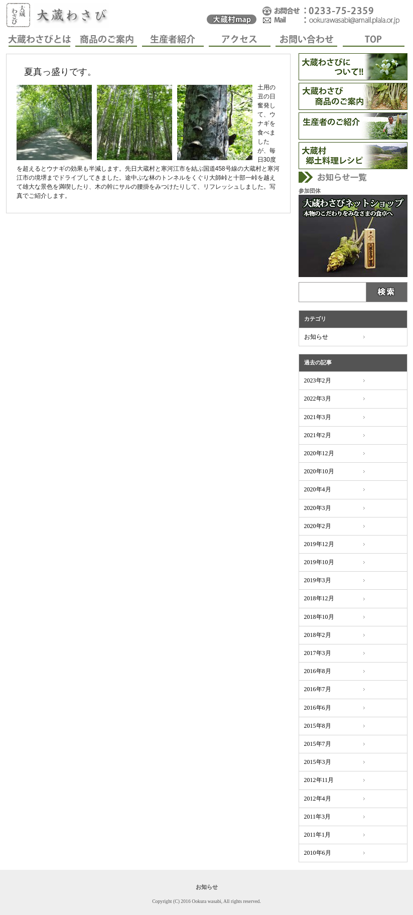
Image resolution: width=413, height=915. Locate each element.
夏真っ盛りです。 (60, 72)
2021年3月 (317, 417)
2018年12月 (319, 598)
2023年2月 (317, 380)
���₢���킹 (332, 15)
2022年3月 (317, 398)
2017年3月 (317, 653)
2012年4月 (317, 798)
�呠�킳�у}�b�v (232, 15)
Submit (387, 292)
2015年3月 (317, 761)
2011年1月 (317, 834)
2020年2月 (317, 526)
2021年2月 (317, 435)
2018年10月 (319, 616)
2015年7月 (317, 743)
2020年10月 (319, 471)
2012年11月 (319, 779)
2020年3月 (317, 507)
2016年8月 (317, 671)
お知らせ (316, 336)
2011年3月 (317, 816)
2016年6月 (317, 707)
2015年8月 (317, 725)
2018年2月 (317, 634)
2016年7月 (317, 689)
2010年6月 (317, 852)
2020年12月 (319, 453)
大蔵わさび (61, 15)
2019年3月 (317, 580)
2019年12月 (319, 544)
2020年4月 (317, 489)
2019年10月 (319, 562)
